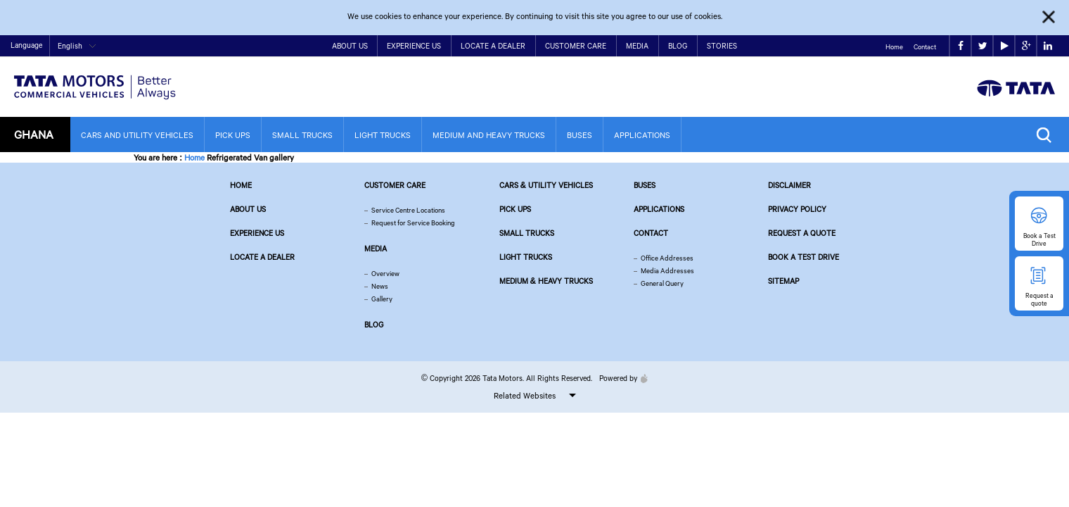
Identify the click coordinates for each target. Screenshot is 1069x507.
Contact (925, 46)
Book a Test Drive (803, 257)
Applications (642, 135)
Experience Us (414, 46)
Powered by (620, 378)
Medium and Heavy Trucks (489, 135)
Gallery (381, 298)
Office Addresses (667, 258)
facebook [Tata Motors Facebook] (961, 46)
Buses (579, 135)
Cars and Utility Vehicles (137, 135)
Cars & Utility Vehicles (546, 185)
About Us (350, 46)
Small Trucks (302, 135)
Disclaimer (789, 185)
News (379, 286)
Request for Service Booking (413, 222)
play (1005, 46)
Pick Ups (232, 135)
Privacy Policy (797, 209)
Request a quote (802, 233)
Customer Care (575, 46)
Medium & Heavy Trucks (546, 281)
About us (248, 209)
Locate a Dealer (493, 46)
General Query (662, 283)
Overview (385, 273)
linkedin (1048, 46)
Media (637, 46)
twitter (982, 46)
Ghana (33, 134)
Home (894, 46)
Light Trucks (382, 135)
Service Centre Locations (408, 210)
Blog (677, 46)
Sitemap (783, 281)
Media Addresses (667, 270)
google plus (1026, 46)
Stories (722, 46)
